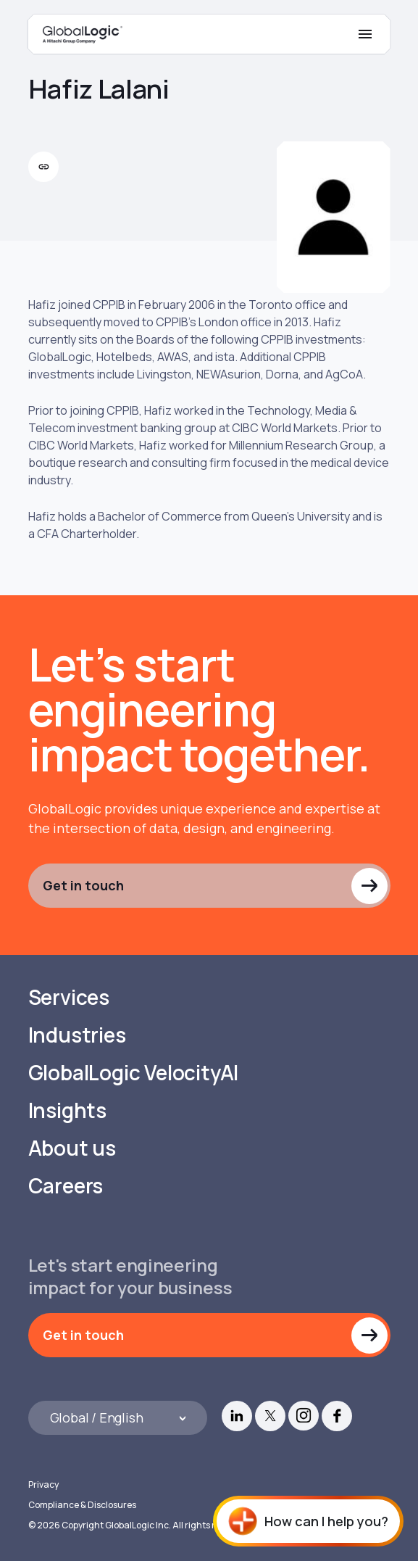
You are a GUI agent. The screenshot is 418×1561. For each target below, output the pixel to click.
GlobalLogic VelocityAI (133, 1072)
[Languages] (118, 1418)
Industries (77, 1035)
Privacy (43, 1484)
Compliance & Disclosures (82, 1505)
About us (72, 1148)
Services (68, 997)
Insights (67, 1110)
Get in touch (83, 885)
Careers (66, 1185)
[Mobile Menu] (365, 34)
